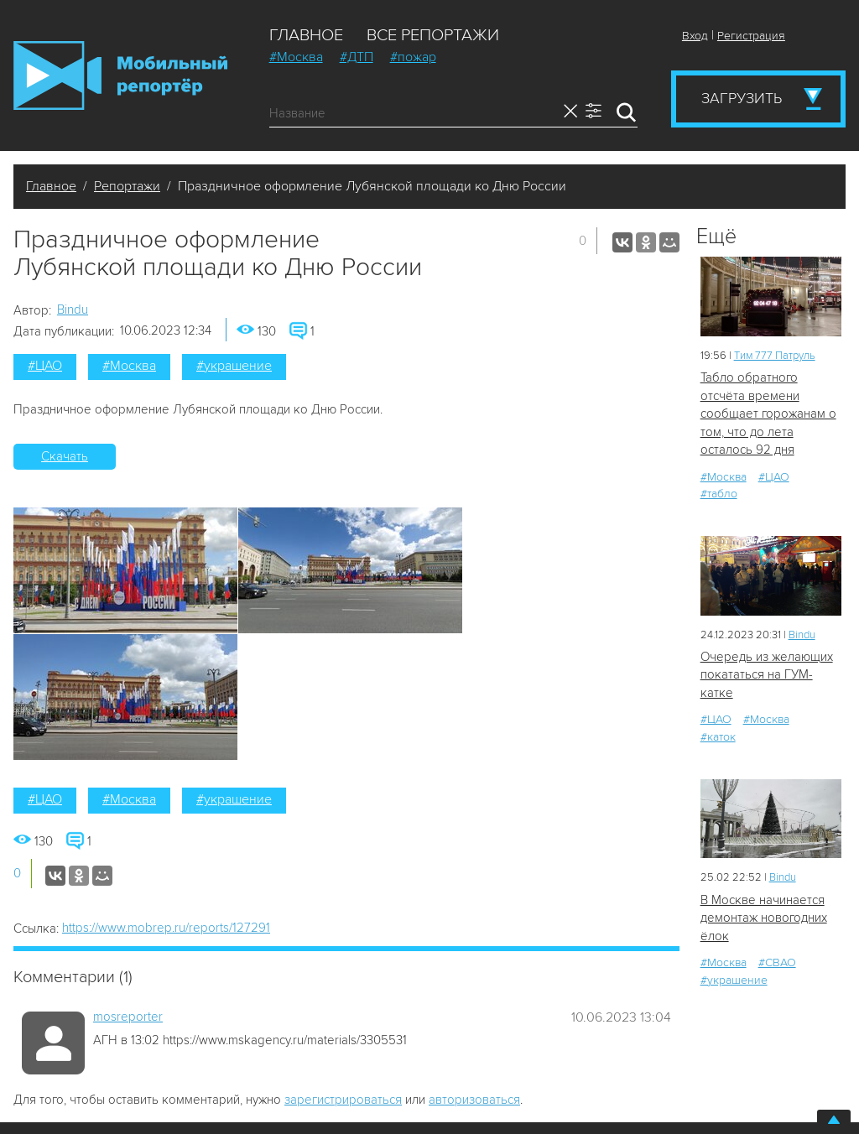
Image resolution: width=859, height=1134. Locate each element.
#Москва (296, 57)
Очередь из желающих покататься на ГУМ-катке (766, 674)
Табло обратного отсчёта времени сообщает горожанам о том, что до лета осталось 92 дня (768, 413)
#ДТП (356, 57)
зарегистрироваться (343, 1099)
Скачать (64, 456)
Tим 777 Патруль (774, 355)
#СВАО (777, 962)
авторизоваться (474, 1099)
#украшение (234, 365)
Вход (695, 36)
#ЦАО (45, 365)
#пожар (413, 57)
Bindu (72, 309)
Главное (306, 35)
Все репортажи (433, 35)
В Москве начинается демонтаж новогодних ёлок (763, 918)
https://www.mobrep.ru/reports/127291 (166, 927)
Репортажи (127, 186)
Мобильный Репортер (120, 75)
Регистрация (751, 36)
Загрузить (741, 98)
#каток (718, 737)
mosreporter (128, 1016)
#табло (718, 493)
